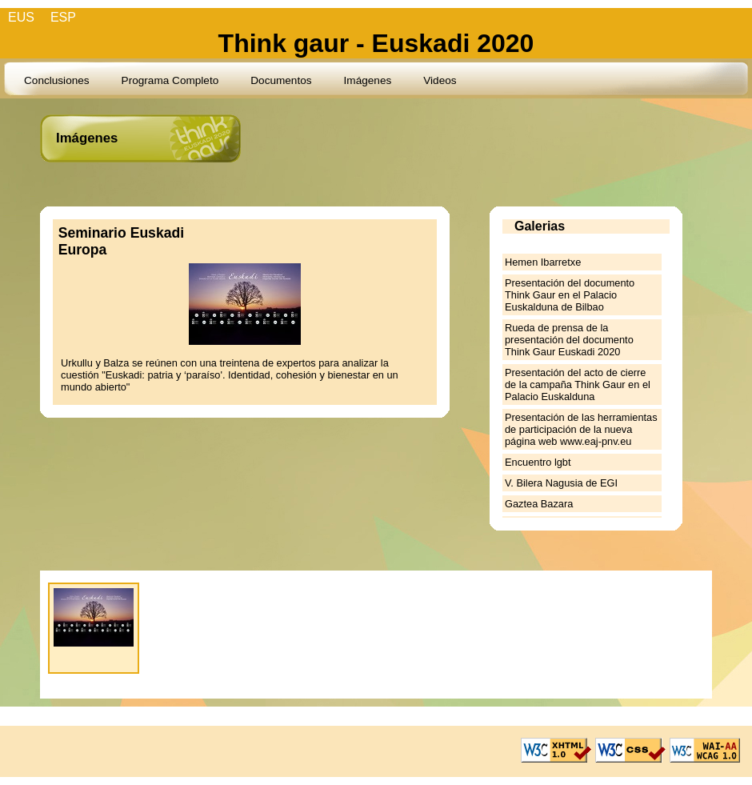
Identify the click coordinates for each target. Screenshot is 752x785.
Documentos (280, 80)
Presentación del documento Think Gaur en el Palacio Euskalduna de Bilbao (569, 295)
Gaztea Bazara (539, 504)
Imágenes (368, 80)
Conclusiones (57, 80)
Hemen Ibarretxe (543, 262)
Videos (439, 80)
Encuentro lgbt (538, 462)
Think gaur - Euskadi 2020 (376, 43)
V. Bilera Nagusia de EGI (561, 483)
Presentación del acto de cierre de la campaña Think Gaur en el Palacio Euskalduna (577, 384)
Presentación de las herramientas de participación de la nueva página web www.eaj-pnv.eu (581, 429)
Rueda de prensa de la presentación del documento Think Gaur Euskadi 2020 (569, 340)
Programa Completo (170, 80)
